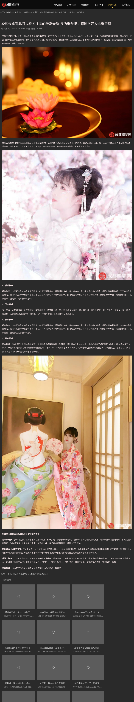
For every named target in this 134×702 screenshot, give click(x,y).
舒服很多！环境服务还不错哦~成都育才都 (57, 611)
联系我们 (126, 4)
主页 (2, 12)
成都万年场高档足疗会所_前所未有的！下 (57, 679)
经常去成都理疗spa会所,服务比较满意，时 (90, 679)
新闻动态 (112, 4)
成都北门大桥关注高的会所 (19, 574)
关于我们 (71, 4)
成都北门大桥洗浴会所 (39, 574)
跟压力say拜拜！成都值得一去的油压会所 (24, 645)
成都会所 (85, 4)
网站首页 (58, 4)
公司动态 (18, 12)
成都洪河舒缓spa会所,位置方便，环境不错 (57, 645)
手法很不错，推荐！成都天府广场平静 (23, 611)
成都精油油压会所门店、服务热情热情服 (89, 611)
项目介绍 (98, 4)
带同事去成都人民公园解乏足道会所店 (23, 679)
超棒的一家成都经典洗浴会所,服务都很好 (90, 645)
